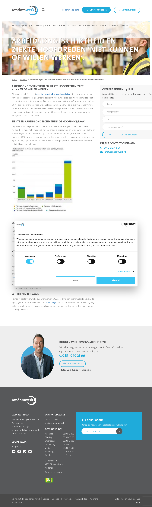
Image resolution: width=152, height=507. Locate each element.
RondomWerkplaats (70, 9)
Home (14, 79)
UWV (103, 25)
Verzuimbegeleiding (22, 25)
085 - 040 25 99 (110, 148)
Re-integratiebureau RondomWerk (26, 499)
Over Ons (113, 25)
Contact (19, 33)
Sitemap (46, 499)
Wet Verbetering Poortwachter (26, 419)
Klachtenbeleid (81, 499)
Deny (75, 280)
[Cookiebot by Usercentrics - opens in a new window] (123, 225)
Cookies (55, 499)
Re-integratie (43, 25)
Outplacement (61, 25)
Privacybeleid (66, 499)
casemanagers (51, 302)
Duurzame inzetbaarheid (84, 25)
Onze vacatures (19, 433)
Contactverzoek (127, 10)
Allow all (116, 280)
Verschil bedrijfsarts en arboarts (26, 430)
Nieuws (124, 25)
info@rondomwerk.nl (113, 151)
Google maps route (53, 472)
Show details (124, 271)
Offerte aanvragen (96, 10)
